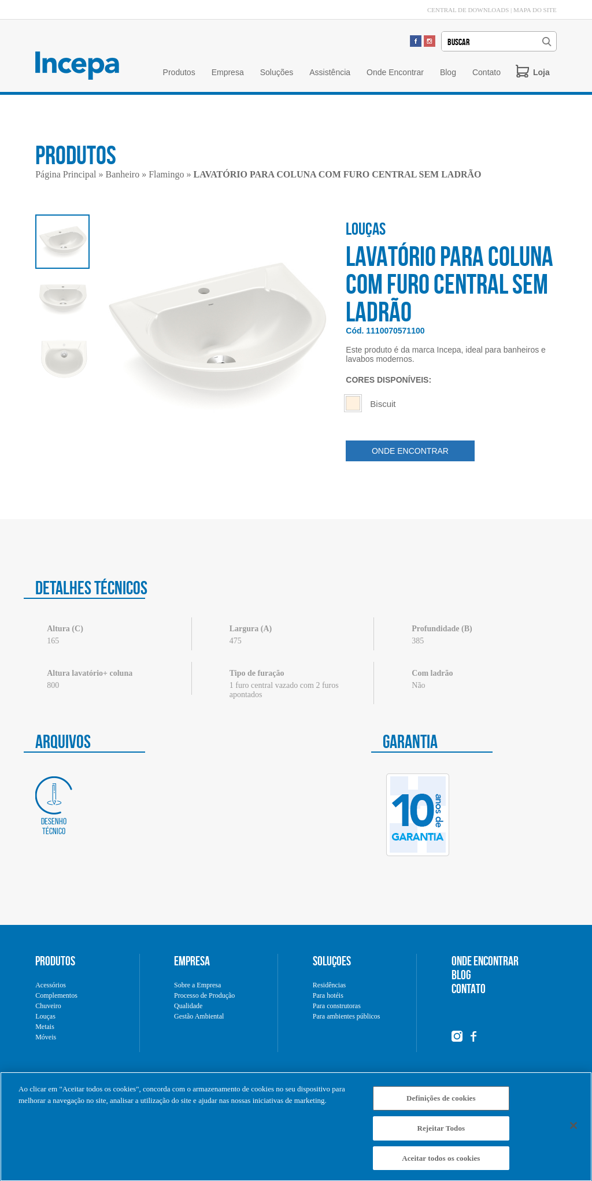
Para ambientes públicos (346, 1016)
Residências (329, 985)
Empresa (228, 72)
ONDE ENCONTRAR (410, 451)
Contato (486, 72)
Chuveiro (48, 1006)
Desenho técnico (53, 806)
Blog (448, 72)
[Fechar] (573, 1129)
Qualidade (188, 1006)
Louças (45, 1016)
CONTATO (469, 988)
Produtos (179, 72)
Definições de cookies (441, 1101)
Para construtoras (337, 1006)
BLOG (461, 975)
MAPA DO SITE (535, 9)
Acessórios (50, 985)
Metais (44, 1027)
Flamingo (166, 174)
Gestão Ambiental (199, 1016)
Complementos (56, 995)
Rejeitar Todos (441, 1131)
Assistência (329, 72)
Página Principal (65, 174)
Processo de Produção (204, 995)
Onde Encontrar (395, 72)
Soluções (277, 72)
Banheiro (123, 174)
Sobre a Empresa (197, 985)
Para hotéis (328, 995)
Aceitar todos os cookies (441, 1161)
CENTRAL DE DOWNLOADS (468, 9)
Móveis (45, 1037)
